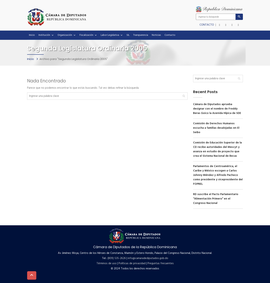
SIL (128, 35)
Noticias (156, 35)
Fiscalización (88, 35)
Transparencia (140, 35)
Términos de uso (106, 263)
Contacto (170, 35)
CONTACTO (207, 25)
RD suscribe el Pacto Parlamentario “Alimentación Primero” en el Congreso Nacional (215, 198)
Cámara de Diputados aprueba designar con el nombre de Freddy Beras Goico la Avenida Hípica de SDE (217, 108)
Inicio (32, 35)
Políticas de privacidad (132, 263)
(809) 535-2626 (117, 258)
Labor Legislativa (112, 35)
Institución (46, 35)
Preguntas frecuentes (161, 263)
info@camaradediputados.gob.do (148, 258)
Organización (67, 35)
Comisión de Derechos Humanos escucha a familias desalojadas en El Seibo (216, 128)
